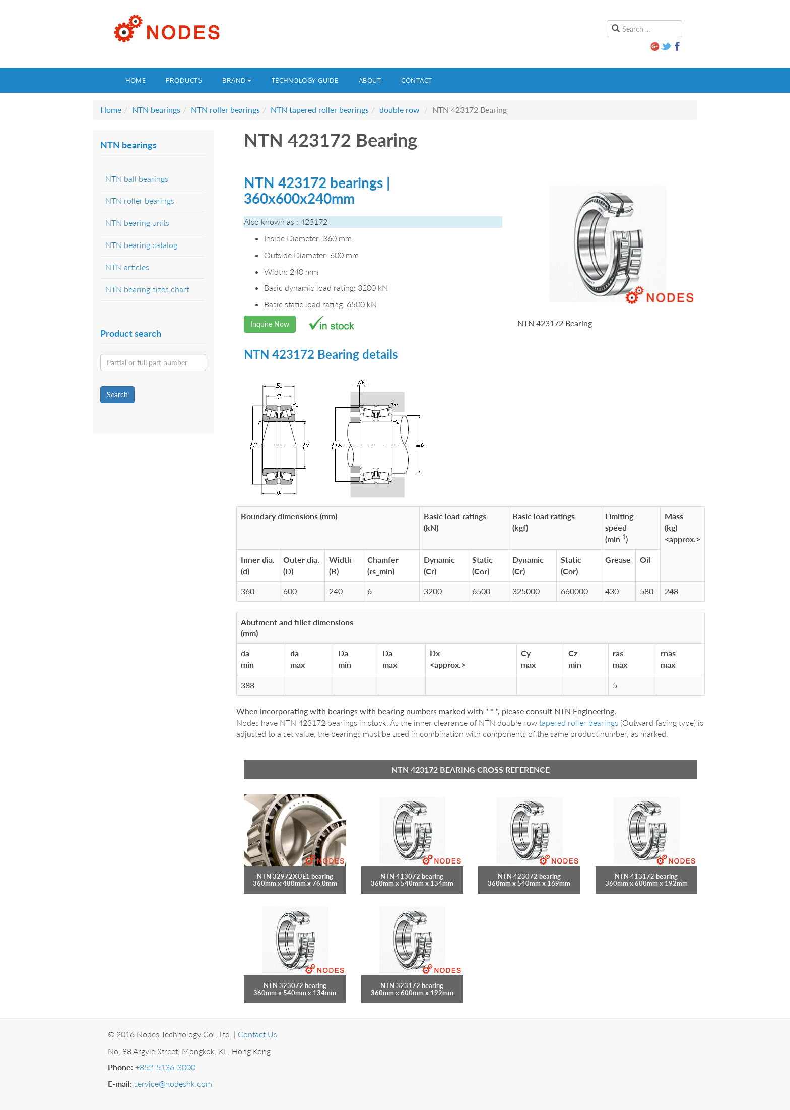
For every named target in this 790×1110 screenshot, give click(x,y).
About (370, 80)
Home (135, 80)
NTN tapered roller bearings (320, 109)
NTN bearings (156, 109)
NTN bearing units (137, 222)
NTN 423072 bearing (529, 876)
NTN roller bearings (225, 109)
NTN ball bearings (136, 178)
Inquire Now (269, 324)
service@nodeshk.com (173, 1083)
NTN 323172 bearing (411, 985)
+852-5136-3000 (165, 1067)
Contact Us (257, 1034)
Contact (416, 80)
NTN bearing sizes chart (147, 289)
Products (184, 80)
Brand (236, 80)
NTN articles (127, 267)
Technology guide (305, 80)
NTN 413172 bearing (646, 876)
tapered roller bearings (578, 722)
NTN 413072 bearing (411, 876)
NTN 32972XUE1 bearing (295, 876)
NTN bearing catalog (141, 245)
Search (117, 394)
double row (399, 109)
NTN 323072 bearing (295, 985)
